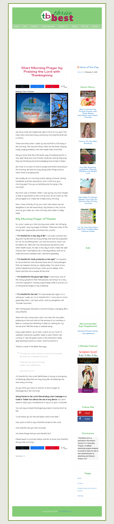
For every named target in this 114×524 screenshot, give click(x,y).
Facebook (87, 419)
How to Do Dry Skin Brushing (88, 142)
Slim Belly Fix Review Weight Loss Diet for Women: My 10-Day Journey (88, 200)
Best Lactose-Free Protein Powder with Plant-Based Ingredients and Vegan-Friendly (88, 113)
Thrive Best (57, 15)
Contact (80, 483)
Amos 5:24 (81, 72)
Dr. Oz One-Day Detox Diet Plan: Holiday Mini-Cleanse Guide (87, 229)
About (79, 478)
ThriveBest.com (65, 511)
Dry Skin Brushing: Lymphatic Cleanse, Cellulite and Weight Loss (88, 170)
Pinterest (87, 413)
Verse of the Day (89, 67)
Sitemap (80, 496)
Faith (24, 456)
